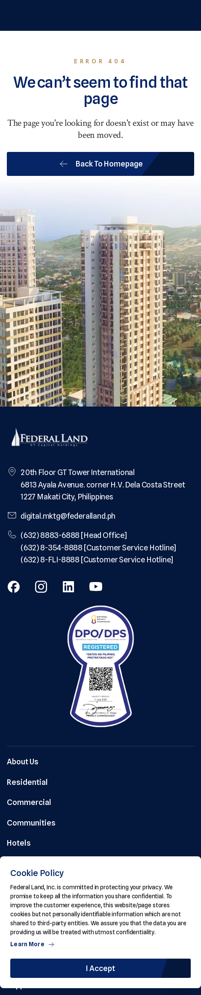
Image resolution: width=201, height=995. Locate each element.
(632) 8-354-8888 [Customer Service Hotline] (98, 547)
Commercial (29, 802)
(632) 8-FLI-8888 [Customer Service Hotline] (97, 559)
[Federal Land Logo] (49, 438)
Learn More (32, 944)
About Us (22, 761)
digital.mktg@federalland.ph (68, 515)
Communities (31, 822)
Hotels (19, 842)
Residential (27, 782)
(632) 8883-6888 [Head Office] (74, 535)
